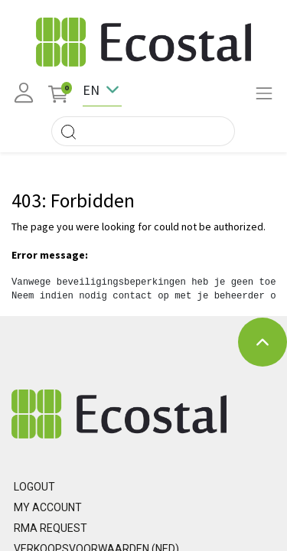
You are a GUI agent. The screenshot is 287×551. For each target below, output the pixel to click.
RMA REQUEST (50, 528)
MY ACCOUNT (48, 507)
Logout (34, 487)
